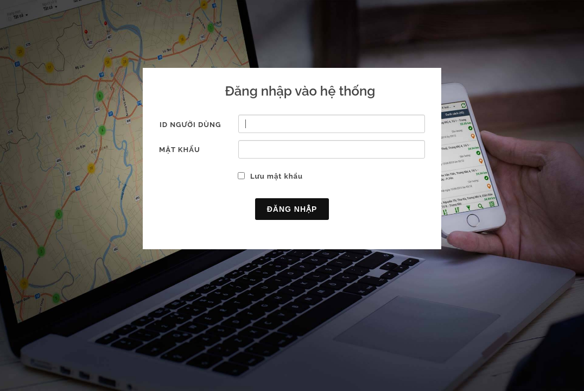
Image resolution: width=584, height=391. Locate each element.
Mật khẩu (179, 150)
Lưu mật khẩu (276, 176)
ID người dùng (190, 125)
